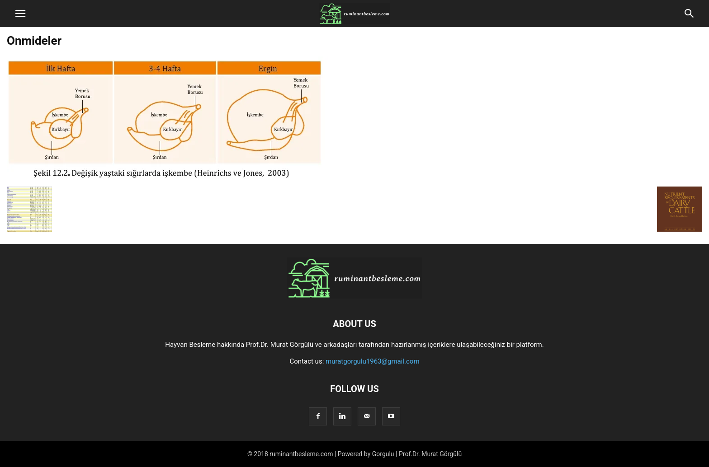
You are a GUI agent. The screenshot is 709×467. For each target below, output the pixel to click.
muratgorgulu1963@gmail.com (373, 361)
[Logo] (354, 296)
